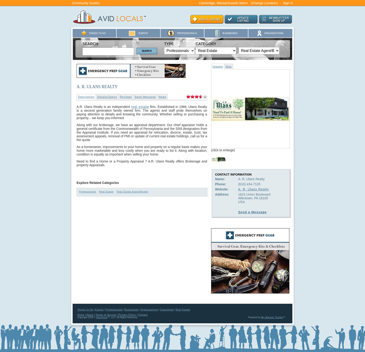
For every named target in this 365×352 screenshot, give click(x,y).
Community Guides (86, 3)
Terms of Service (105, 315)
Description (86, 97)
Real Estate (106, 191)
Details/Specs (107, 97)
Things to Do (85, 309)
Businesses (132, 309)
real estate (140, 107)
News (162, 97)
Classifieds (167, 309)
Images (218, 66)
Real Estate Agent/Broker (132, 191)
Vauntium (102, 317)
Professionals (87, 191)
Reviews (126, 97)
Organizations (149, 309)
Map (229, 66)
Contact (143, 315)
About (90, 315)
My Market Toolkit (272, 317)
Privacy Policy (127, 315)
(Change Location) (264, 3)
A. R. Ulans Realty (253, 189)
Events (99, 309)
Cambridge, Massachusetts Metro (223, 3)
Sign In (288, 3)
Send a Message (252, 212)
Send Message (145, 97)
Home (80, 315)
